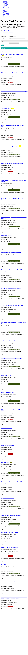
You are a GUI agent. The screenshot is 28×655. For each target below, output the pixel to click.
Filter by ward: (3, 38)
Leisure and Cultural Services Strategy (9, 547)
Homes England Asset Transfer (8, 445)
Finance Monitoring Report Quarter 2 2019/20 (11, 252)
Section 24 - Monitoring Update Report (9, 146)
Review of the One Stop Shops (7, 392)
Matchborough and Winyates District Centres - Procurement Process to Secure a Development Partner (14, 597)
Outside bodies (6, 13)
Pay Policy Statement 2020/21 (7, 498)
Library (4, 10)
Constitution (5, 3)
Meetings (5, 11)
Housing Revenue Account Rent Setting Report (11, 288)
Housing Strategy (5, 462)
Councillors (5, 4)
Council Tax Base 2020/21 (6, 428)
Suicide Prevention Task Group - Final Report (11, 515)
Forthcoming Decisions (7, 7)
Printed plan (8, 32)
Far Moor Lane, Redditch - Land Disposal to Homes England (14, 91)
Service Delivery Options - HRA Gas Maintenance (12, 163)
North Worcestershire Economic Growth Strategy (11, 340)
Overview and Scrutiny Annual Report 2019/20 (11, 581)
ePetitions (5, 6)
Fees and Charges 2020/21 (6, 235)
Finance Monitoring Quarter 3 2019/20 (9, 532)
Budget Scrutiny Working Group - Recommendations (12, 54)
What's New (5, 18)
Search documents (6, 15)
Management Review (5, 108)
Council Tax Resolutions (6, 564)
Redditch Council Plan (6, 375)
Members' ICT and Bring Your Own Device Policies (12, 305)
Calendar (5, 1)
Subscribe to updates (7, 16)
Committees (5, 2)
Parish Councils (6, 14)
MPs (4, 12)
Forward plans (6, 8)
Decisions (5, 5)
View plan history (6, 30)
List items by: (3, 36)
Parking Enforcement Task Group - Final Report (11, 358)
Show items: (3, 42)
